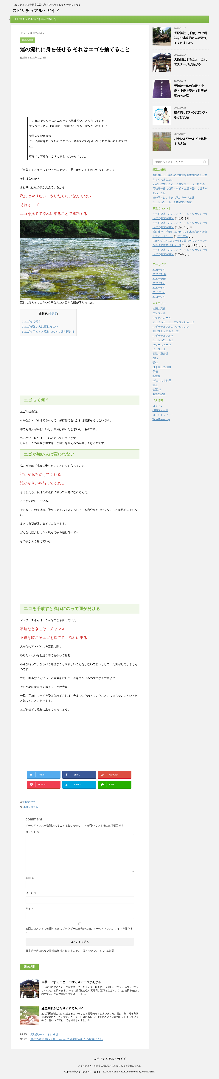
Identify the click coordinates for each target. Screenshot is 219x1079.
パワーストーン (162, 344)
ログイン (158, 405)
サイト (29, 908)
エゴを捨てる (30, 806)
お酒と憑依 (159, 308)
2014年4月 (159, 292)
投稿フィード (160, 410)
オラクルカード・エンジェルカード (173, 322)
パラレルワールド (163, 340)
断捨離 (156, 376)
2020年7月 (159, 283)
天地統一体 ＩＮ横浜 (44, 1034)
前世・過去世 (160, 353)
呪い (155, 362)
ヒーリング (159, 349)
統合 (155, 385)
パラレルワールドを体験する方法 (172, 201)
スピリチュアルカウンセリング (171, 326)
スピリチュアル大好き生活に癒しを (35, 19)
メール (31, 893)
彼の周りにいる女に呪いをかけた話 (173, 197)
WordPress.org (161, 419)
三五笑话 (182, 236)
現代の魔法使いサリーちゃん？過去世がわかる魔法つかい (66, 1039)
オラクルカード (162, 317)
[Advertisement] (79, 87)
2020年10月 (160, 278)
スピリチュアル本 (163, 335)
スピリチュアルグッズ (166, 331)
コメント (32, 831)
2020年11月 (160, 274)
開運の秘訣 (29, 801)
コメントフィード (163, 414)
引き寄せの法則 (162, 367)
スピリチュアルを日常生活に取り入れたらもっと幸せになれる (109, 1065)
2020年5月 (159, 287)
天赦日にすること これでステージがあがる (71, 982)
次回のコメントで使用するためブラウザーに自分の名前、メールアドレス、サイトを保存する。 (79, 931)
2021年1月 (159, 269)
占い (155, 358)
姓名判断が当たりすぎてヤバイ (62, 1008)
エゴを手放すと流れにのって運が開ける (48, 331)
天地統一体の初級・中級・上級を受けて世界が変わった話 (190, 90)
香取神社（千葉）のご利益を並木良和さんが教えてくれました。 (190, 37)
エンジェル (159, 313)
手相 (155, 371)
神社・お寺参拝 (162, 380)
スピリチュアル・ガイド (36, 10)
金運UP (157, 389)
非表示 (53, 313)
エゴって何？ (31, 321)
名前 (30, 877)
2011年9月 (159, 296)
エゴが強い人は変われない (40, 326)
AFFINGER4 (148, 1071)
